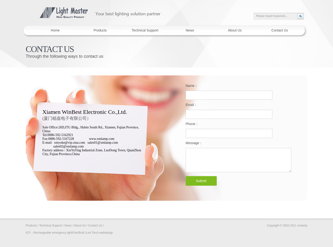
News (68, 225)
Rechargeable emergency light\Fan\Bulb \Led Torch (66, 232)
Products (31, 225)
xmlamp (96, 10)
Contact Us (95, 225)
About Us (79, 225)
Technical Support (50, 225)
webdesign (106, 232)
